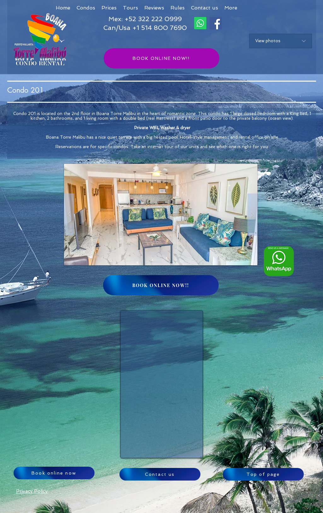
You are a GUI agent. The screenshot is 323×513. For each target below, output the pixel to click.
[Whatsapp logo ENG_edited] (279, 261)
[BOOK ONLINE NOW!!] (161, 58)
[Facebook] (216, 23)
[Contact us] (159, 474)
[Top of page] (263, 474)
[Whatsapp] (200, 23)
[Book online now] (54, 473)
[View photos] (280, 41)
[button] (230, 8)
